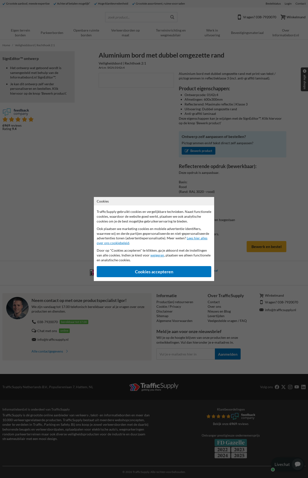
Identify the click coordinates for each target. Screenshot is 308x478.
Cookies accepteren (154, 271)
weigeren (157, 255)
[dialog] (154, 239)
